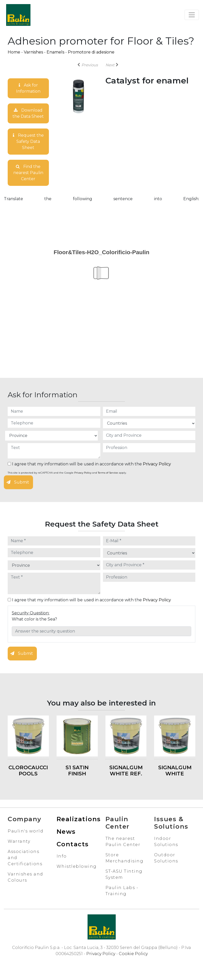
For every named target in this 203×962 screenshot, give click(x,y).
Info (62, 856)
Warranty (19, 841)
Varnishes (33, 52)
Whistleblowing (77, 866)
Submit (17, 482)
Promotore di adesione (91, 52)
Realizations (79, 819)
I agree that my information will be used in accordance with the (89, 464)
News (66, 831)
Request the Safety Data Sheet (28, 141)
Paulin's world (25, 831)
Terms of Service (108, 472)
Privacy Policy (157, 464)
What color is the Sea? (34, 619)
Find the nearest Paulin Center (28, 172)
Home (14, 52)
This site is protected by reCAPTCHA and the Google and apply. (67, 472)
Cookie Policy (133, 953)
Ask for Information (28, 88)
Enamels (55, 52)
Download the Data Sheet (28, 113)
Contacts (73, 844)
